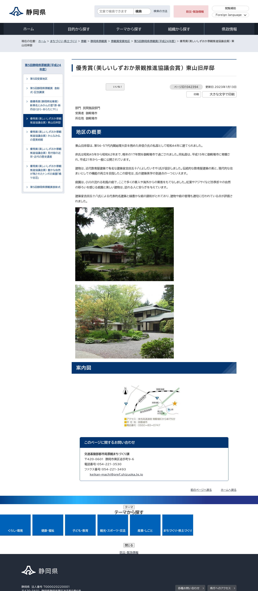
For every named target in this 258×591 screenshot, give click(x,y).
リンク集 (195, 560)
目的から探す (79, 29)
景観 (83, 41)
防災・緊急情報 (195, 11)
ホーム (28, 29)
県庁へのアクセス (220, 538)
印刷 (196, 94)
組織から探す (179, 29)
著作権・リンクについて (38, 560)
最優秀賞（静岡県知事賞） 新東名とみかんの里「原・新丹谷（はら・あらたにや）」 (45, 105)
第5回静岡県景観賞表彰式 (45, 187)
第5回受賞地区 (38, 78)
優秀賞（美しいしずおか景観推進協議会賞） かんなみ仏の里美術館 (45, 135)
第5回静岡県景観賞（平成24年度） (155, 41)
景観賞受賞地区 (120, 41)
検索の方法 (160, 11)
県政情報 (229, 29)
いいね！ (117, 87)
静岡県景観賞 (98, 41)
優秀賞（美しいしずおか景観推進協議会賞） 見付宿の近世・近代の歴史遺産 (45, 153)
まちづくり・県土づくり (63, 41)
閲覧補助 (230, 8)
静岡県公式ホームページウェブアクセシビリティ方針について (141, 560)
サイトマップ (219, 560)
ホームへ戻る (228, 490)
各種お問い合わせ (189, 538)
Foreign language (229, 15)
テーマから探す (129, 29)
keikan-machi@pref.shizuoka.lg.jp (116, 474)
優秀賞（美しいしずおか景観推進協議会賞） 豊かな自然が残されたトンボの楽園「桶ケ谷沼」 (45, 172)
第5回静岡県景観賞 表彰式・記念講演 (44, 90)
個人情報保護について (78, 560)
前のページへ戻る (201, 490)
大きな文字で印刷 (222, 94)
